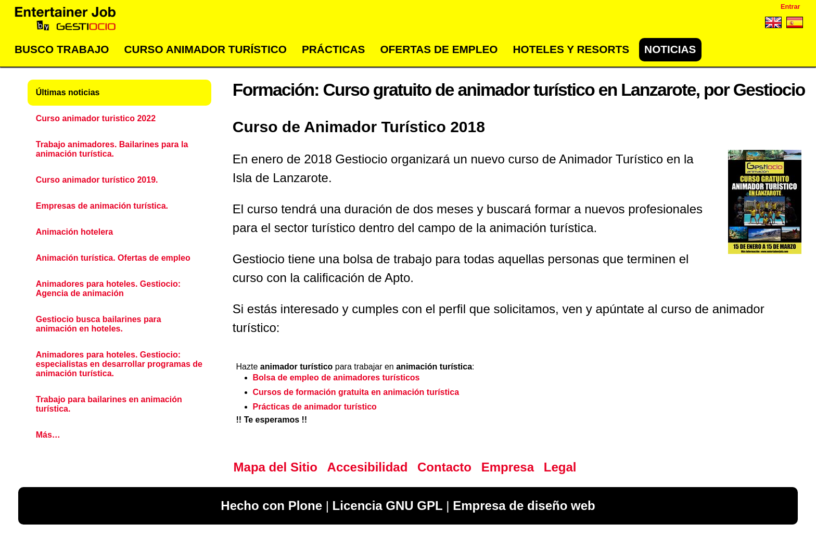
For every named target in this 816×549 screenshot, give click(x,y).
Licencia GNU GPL (388, 506)
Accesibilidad (367, 467)
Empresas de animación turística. (102, 205)
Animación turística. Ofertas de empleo (113, 257)
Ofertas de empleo (439, 49)
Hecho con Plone (271, 506)
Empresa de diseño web (524, 506)
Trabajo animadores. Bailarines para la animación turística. (112, 149)
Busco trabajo (62, 49)
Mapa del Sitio (275, 467)
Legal (560, 467)
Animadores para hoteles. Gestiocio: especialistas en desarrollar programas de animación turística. (119, 364)
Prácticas (333, 49)
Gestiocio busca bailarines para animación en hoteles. (98, 324)
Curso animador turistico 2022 (96, 118)
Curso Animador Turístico (205, 49)
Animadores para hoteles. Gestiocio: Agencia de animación (108, 288)
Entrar (790, 6)
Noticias (670, 49)
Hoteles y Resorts (571, 49)
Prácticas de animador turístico (315, 406)
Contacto (444, 467)
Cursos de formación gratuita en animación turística (356, 392)
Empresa (507, 467)
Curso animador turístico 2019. (97, 179)
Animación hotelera (74, 231)
